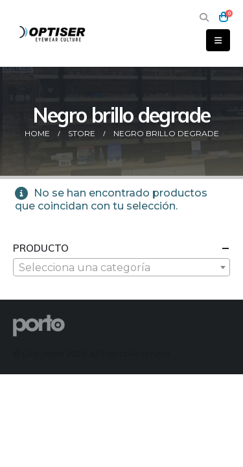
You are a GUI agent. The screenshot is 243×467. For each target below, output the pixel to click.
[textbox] (121, 268)
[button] (203, 17)
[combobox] (121, 267)
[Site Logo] (53, 33)
